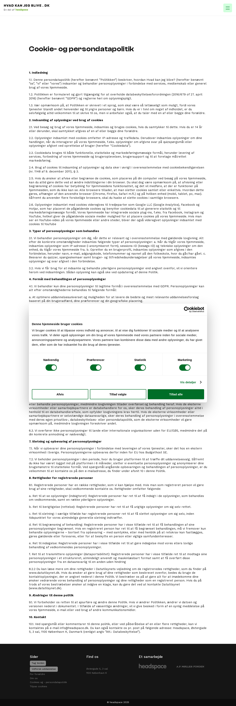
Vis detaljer (188, 382)
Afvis (60, 394)
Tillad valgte (118, 394)
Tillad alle (176, 394)
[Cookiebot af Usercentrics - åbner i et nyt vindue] (186, 310)
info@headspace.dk (74, 628)
